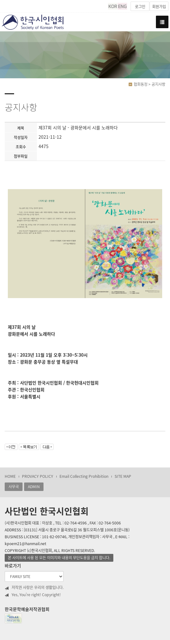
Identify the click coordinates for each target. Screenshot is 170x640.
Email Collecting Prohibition (83, 476)
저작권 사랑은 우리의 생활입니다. (34, 587)
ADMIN (34, 486)
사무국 (13, 486)
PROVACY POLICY (37, 476)
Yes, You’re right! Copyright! (33, 594)
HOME (10, 476)
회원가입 (159, 6)
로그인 (140, 6)
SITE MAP (123, 476)
